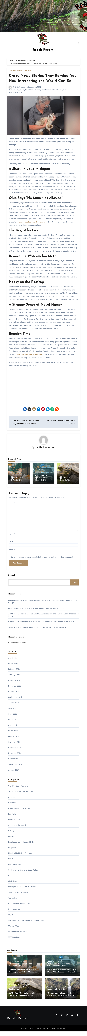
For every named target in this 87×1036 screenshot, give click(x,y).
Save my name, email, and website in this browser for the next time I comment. (42, 562)
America (11, 802)
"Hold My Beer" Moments (16, 472)
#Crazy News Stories (27, 95)
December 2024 (14, 752)
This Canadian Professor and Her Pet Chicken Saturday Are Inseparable (37, 632)
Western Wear (13, 931)
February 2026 (14, 674)
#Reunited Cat (57, 95)
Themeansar (60, 1033)
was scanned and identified (29, 360)
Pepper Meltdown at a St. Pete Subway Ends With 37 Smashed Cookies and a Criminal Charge (23, 976)
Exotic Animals (64, 478)
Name (12, 539)
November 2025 (14, 691)
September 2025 (15, 702)
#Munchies (48, 95)
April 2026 (12, 662)
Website (12, 554)
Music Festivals (14, 869)
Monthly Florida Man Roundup (20, 858)
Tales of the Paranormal (18, 897)
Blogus (50, 1033)
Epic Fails (12, 819)
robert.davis (17, 482)
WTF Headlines (16, 478)
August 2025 (13, 707)
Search (12, 580)
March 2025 (13, 735)
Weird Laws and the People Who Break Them (26, 925)
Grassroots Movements (17, 830)
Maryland (12, 852)
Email (11, 546)
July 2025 (12, 713)
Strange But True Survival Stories (22, 891)
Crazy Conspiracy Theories (66, 475)
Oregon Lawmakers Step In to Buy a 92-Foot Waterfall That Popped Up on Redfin (41, 626)
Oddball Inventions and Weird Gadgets (23, 875)
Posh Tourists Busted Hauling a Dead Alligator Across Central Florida (36, 613)
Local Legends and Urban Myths (21, 847)
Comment (13, 507)
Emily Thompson (20, 92)
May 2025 (12, 724)
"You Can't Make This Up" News (20, 70)
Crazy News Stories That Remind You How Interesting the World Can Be (42, 81)
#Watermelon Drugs (15, 98)
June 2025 (12, 719)
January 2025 (14, 747)
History (11, 835)
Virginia (11, 919)
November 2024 (14, 758)
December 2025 (14, 685)
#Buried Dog (15, 95)
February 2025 (14, 741)
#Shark (65, 95)
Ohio (10, 880)
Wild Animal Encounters (39, 476)
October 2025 (13, 696)
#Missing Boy (39, 95)
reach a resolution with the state (32, 227)
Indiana (11, 841)
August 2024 (13, 775)
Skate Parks (13, 886)
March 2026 (13, 668)
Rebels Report (42, 49)
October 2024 (13, 763)
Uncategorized (14, 914)
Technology (13, 903)
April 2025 (12, 730)
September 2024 (15, 769)
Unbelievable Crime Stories (19, 908)
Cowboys (12, 807)
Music (10, 863)
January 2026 (14, 679)
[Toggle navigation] (8, 42)
